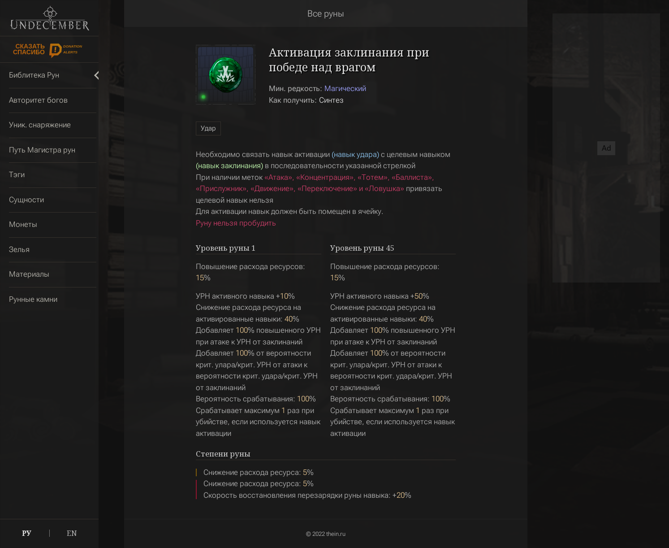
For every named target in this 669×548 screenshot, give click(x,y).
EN (72, 533)
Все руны (325, 13)
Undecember (49, 17)
